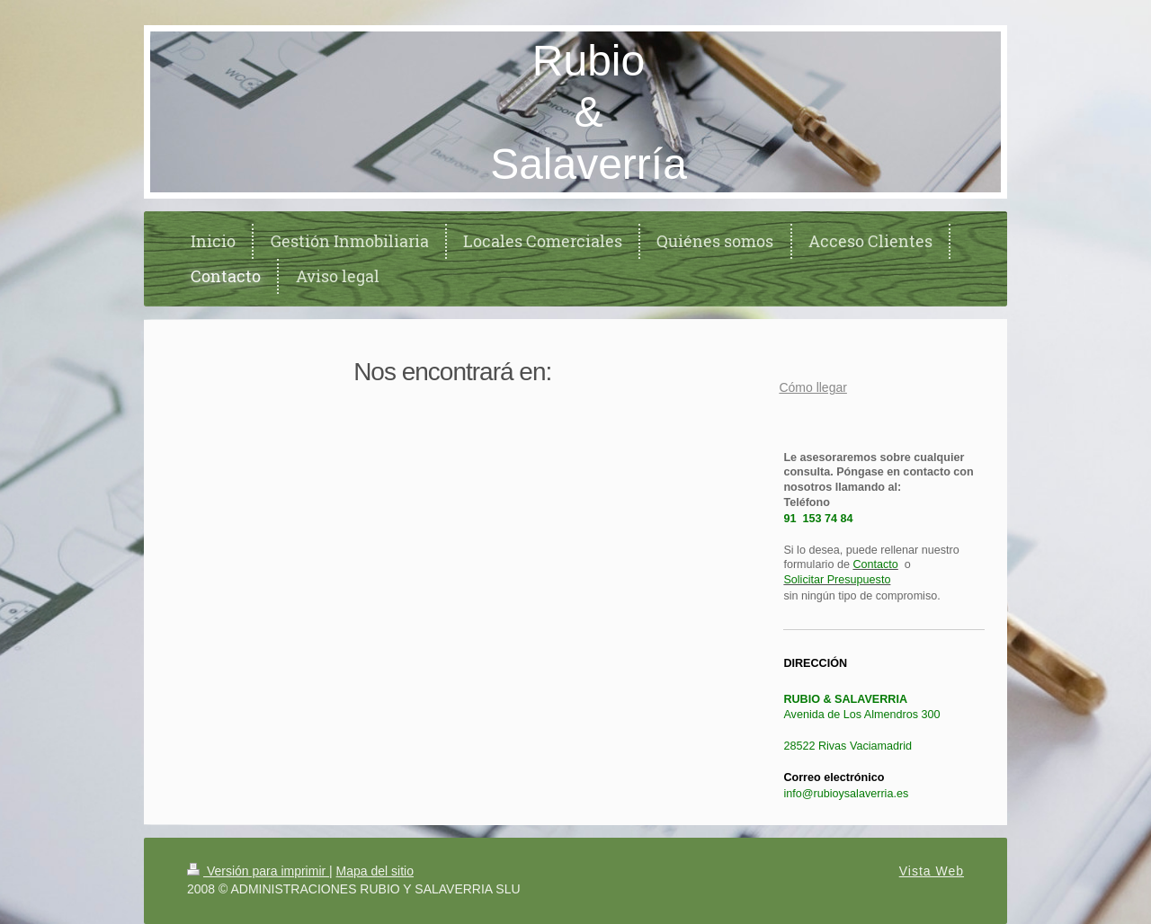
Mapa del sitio (375, 871)
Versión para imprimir (258, 871)
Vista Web (931, 871)
